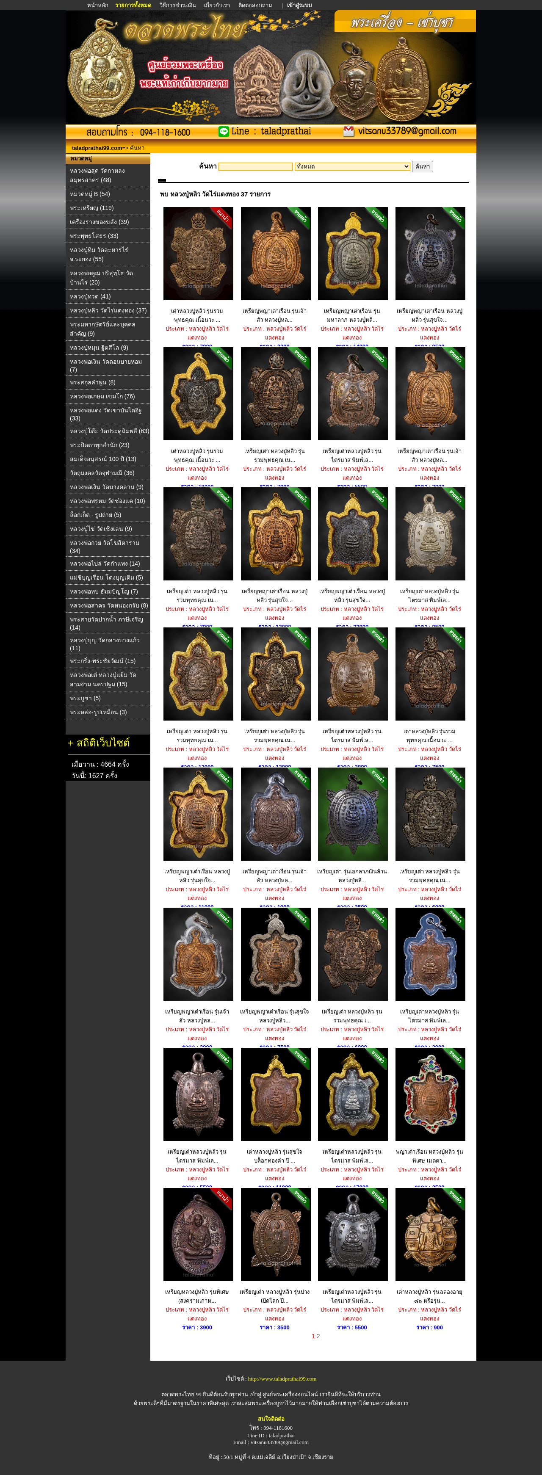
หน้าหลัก (98, 5)
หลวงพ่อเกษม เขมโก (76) (102, 396)
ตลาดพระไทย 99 (181, 1394)
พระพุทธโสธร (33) (94, 235)
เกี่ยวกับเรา (217, 5)
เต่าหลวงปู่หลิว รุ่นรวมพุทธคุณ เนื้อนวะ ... (197, 265)
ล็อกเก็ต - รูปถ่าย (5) (95, 514)
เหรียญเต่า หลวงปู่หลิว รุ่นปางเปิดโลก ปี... (275, 1246)
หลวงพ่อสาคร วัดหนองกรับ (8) (109, 605)
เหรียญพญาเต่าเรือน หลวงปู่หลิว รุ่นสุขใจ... (430, 265)
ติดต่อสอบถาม (256, 5)
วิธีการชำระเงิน (178, 5)
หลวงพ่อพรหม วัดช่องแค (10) (107, 500)
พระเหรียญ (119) (92, 207)
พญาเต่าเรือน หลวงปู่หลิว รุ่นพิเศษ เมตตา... (430, 1106)
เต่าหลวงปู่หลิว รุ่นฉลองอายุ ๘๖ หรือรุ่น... (430, 1246)
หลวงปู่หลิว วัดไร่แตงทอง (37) (108, 310)
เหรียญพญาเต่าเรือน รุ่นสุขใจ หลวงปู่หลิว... (275, 966)
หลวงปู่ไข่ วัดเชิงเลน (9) (101, 528)
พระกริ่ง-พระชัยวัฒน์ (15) (103, 660)
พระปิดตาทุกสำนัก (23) (100, 445)
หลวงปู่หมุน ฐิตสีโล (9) (99, 347)
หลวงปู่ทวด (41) (90, 296)
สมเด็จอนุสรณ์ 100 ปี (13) (103, 459)
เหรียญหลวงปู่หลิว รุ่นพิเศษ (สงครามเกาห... (197, 1246)
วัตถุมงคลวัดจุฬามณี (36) (102, 473)
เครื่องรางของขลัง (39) (99, 221)
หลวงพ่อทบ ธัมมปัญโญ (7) (104, 591)
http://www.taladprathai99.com (282, 1379)
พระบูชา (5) (85, 698)
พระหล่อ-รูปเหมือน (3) (98, 712)
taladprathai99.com (97, 148)
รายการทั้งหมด (133, 5)
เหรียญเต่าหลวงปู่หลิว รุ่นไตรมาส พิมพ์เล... (352, 405)
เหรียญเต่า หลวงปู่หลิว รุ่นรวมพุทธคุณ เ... (352, 966)
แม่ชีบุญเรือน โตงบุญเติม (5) (106, 577)
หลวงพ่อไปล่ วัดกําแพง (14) (105, 563)
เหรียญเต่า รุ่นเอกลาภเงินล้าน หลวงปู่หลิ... (352, 826)
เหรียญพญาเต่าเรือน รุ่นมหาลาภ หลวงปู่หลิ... (352, 265)
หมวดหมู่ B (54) (90, 194)
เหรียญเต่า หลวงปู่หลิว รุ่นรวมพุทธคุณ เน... (275, 405)
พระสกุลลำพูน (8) (93, 382)
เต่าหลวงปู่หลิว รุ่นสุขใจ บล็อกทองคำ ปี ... (275, 1106)
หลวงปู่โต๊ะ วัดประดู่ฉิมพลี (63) (109, 431)
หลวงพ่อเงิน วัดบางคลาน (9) (107, 486)
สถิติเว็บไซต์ (103, 743)
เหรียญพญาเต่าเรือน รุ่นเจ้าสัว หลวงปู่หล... (275, 265)
